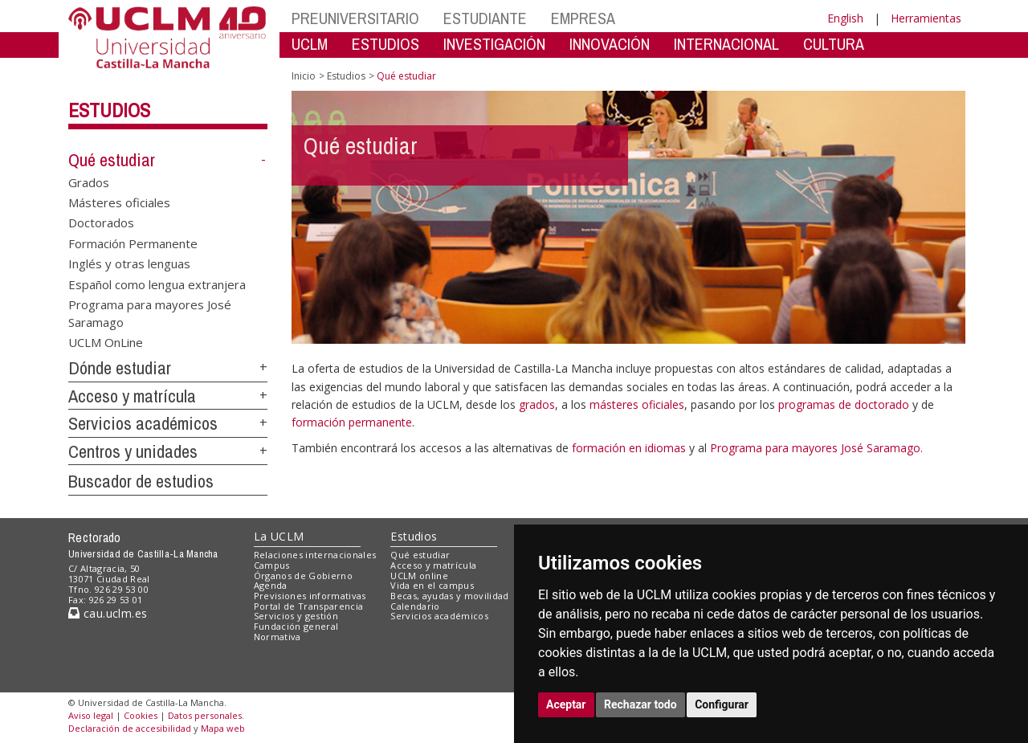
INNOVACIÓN (609, 44)
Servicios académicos (143, 423)
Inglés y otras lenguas (129, 263)
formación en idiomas (630, 447)
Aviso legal (90, 715)
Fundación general (296, 626)
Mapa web (223, 728)
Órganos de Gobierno (303, 575)
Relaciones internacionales (315, 555)
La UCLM (279, 536)
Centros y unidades (133, 451)
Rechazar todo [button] (640, 704)
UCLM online (419, 575)
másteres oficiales (636, 404)
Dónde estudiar (119, 368)
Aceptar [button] (566, 704)
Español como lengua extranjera (157, 284)
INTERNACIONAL (726, 44)
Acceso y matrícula (132, 396)
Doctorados (101, 222)
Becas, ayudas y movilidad (449, 596)
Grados (88, 182)
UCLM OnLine (105, 341)
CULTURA (833, 44)
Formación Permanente (133, 243)
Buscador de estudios (141, 481)
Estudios (109, 110)
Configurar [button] (722, 704)
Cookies (140, 715)
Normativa (277, 637)
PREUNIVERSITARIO (355, 18)
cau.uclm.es (107, 613)
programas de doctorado (843, 404)
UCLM (310, 44)
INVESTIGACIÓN (494, 44)
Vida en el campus (432, 585)
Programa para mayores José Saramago (149, 312)
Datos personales (205, 715)
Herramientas (926, 18)
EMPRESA (583, 18)
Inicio (304, 76)
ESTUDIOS (385, 44)
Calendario (414, 606)
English (845, 18)
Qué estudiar (111, 160)
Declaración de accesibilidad (129, 728)
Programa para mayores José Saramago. (816, 447)
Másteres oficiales (119, 202)
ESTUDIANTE (485, 18)
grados (537, 404)
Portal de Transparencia (309, 606)
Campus (272, 565)
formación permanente (352, 422)
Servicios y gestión (296, 616)
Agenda (271, 585)
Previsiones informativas (310, 596)
